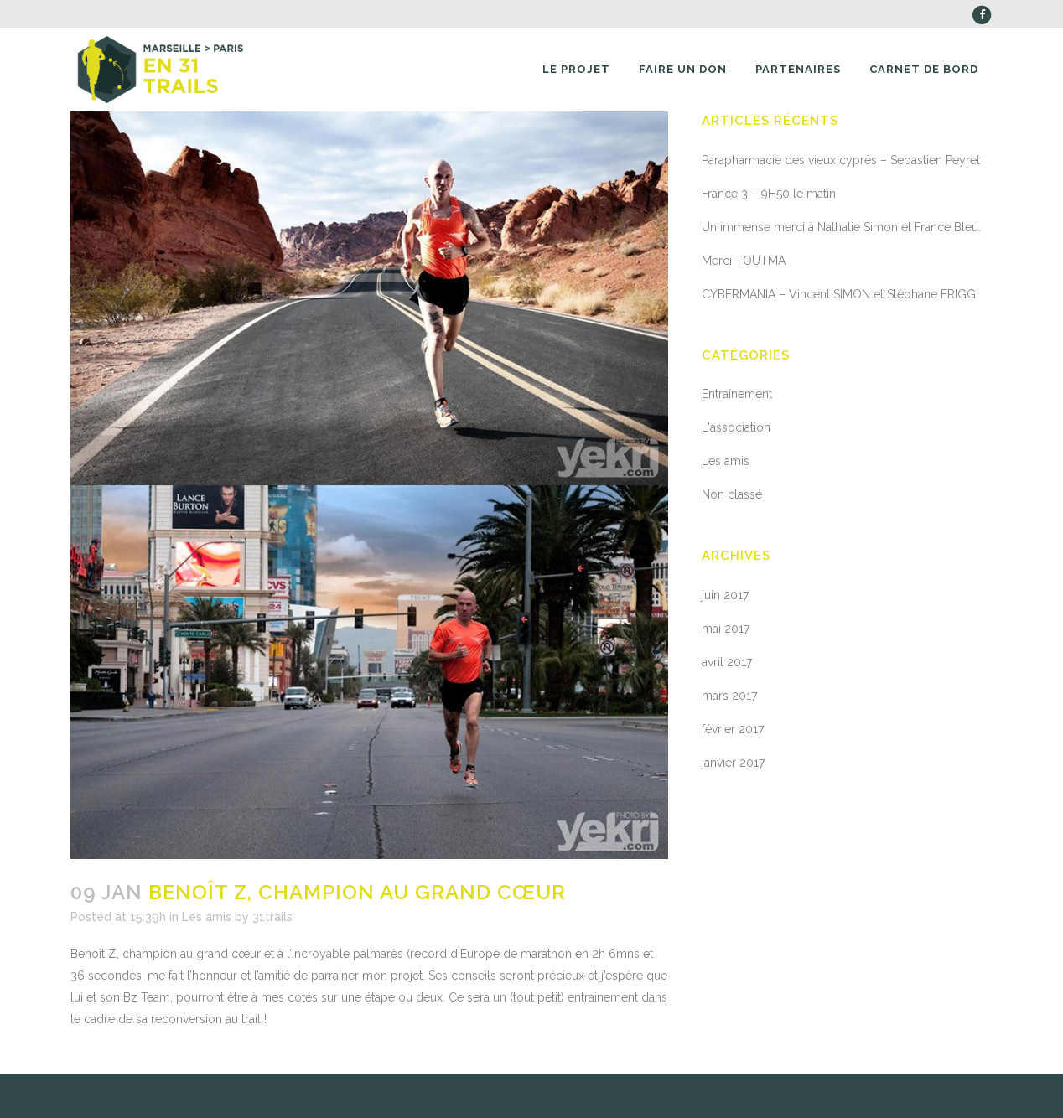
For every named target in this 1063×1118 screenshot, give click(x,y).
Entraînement (737, 394)
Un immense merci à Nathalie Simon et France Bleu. (841, 227)
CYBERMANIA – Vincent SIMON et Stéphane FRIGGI (840, 294)
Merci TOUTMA (744, 260)
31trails (272, 917)
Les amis (206, 917)
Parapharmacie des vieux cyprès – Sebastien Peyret (841, 160)
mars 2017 (729, 695)
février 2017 (733, 729)
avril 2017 (727, 662)
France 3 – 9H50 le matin (769, 193)
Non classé (732, 494)
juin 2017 (725, 595)
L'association (736, 427)
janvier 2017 (733, 762)
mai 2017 (725, 628)
